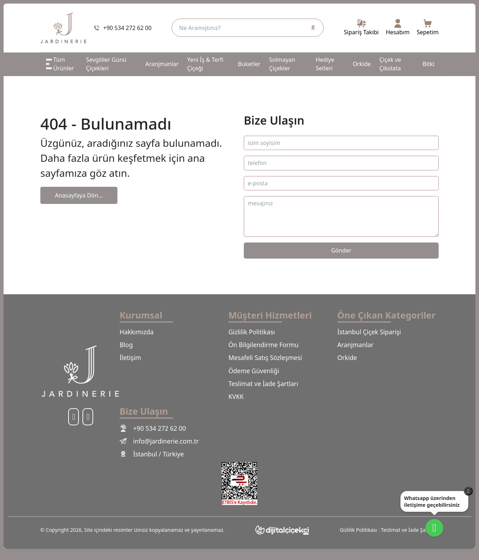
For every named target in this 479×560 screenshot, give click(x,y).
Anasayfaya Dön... (79, 195)
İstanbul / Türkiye (154, 461)
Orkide (362, 64)
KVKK (236, 401)
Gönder (341, 250)
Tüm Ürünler (59, 63)
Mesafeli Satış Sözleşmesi (268, 359)
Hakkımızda (138, 332)
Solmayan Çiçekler (282, 64)
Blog (127, 346)
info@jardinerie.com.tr (162, 447)
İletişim (131, 359)
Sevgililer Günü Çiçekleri (106, 64)
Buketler (249, 64)
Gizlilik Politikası (253, 332)
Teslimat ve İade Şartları (266, 387)
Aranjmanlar (161, 64)
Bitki (428, 64)
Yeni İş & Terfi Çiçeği (205, 64)
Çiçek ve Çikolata (390, 64)
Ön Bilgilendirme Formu (266, 346)
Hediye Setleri (325, 64)
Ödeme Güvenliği (256, 373)
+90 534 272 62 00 (155, 433)
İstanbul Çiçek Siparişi (372, 332)
